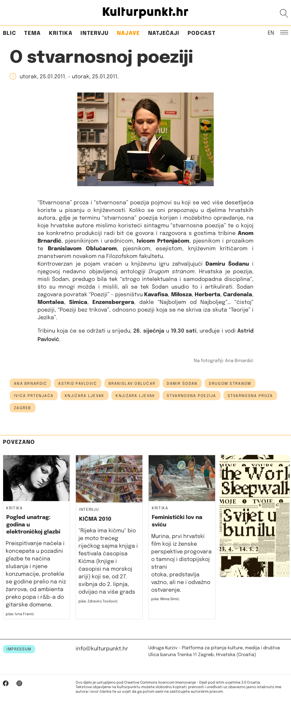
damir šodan (182, 384)
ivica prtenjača (33, 396)
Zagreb (22, 408)
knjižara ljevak (84, 396)
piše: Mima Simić (165, 599)
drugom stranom (230, 384)
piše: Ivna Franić (20, 614)
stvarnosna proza (250, 396)
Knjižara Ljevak (135, 396)
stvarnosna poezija (191, 396)
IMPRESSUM (19, 649)
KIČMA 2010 (95, 519)
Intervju (94, 33)
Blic (9, 33)
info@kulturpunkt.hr (102, 649)
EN (271, 32)
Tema (32, 33)
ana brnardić (30, 384)
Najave (128, 33)
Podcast (201, 33)
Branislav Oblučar (132, 384)
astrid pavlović (77, 384)
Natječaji (164, 33)
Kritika (60, 33)
